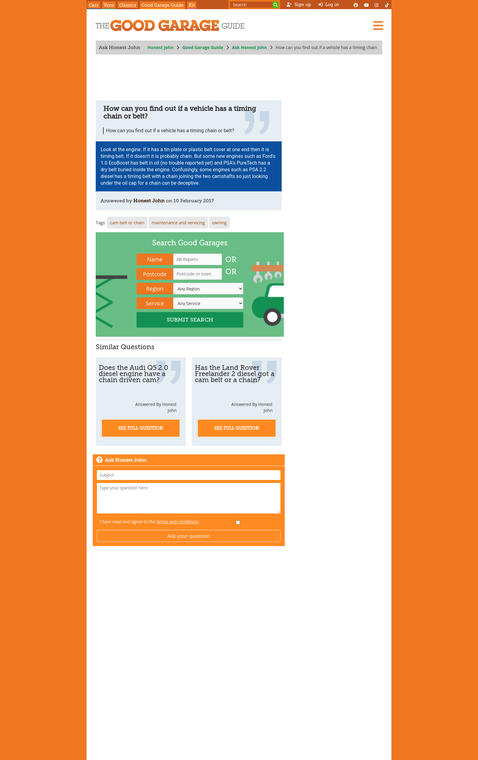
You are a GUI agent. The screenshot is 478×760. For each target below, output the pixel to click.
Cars (93, 5)
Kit (192, 5)
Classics (127, 5)
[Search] (276, 5)
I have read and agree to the (149, 521)
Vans (109, 5)
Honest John (160, 47)
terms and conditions (177, 521)
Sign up (298, 4)
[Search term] (254, 4)
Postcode (154, 274)
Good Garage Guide (162, 5)
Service (155, 303)
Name (154, 259)
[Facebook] (355, 4)
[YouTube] (366, 4)
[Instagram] (376, 4)
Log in (328, 4)
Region (154, 288)
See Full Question (140, 428)
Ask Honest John (249, 47)
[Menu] (378, 25)
